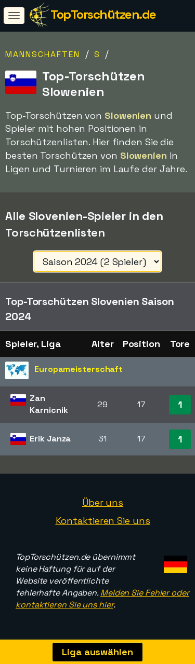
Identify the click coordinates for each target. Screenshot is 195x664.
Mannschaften (42, 54)
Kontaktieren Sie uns (103, 521)
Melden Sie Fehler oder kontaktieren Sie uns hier (102, 598)
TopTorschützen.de (103, 14)
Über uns (102, 502)
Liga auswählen (97, 652)
